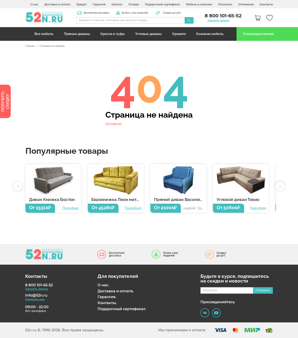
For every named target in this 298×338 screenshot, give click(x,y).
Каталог (117, 4)
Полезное (225, 4)
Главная (30, 46)
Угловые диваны (148, 34)
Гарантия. (107, 297)
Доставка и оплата (57, 4)
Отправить (262, 290)
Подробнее (70, 208)
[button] (18, 186)
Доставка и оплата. (116, 291)
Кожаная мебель (210, 34)
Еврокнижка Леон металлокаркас (117, 199)
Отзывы (134, 4)
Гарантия (99, 4)
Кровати (179, 34)
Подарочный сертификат (162, 4)
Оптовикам (246, 4)
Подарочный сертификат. (122, 309)
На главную (113, 123)
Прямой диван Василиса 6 (180, 199)
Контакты (266, 4)
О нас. (103, 285)
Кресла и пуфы (112, 34)
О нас (34, 4)
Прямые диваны (77, 34)
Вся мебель (44, 34)
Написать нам (35, 299)
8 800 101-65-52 (39, 285)
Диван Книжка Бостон (52, 199)
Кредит (81, 4)
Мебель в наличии (199, 4)
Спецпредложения (258, 34)
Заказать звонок (218, 20)
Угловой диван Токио (237, 199)
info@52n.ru (36, 295)
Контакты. (107, 303)
